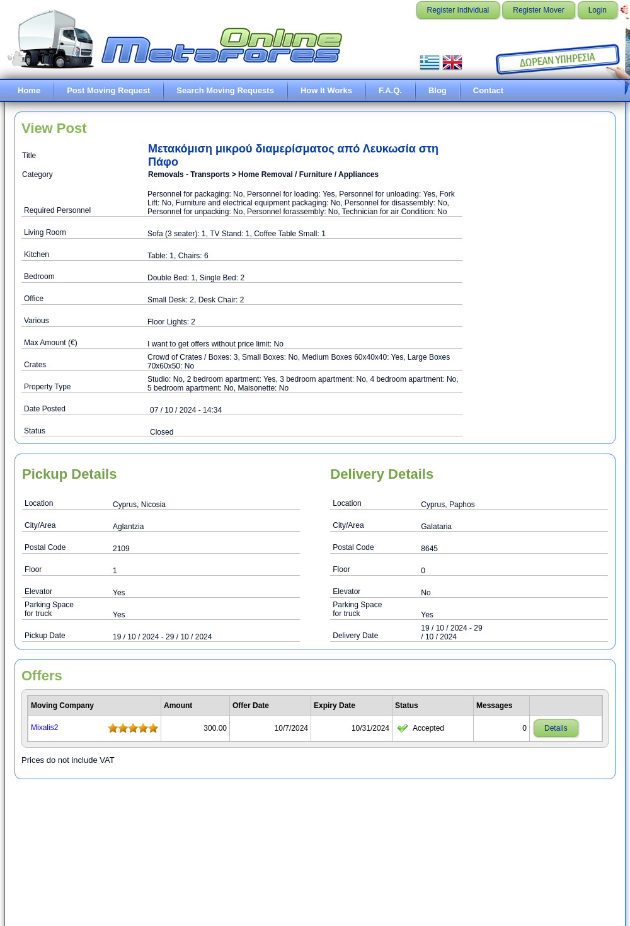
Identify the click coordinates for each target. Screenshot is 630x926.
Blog (437, 90)
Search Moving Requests (225, 90)
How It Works (326, 90)
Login (597, 10)
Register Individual (458, 10)
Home (29, 90)
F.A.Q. (390, 90)
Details (556, 728)
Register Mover (538, 10)
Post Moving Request (108, 90)
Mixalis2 (44, 727)
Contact (488, 90)
